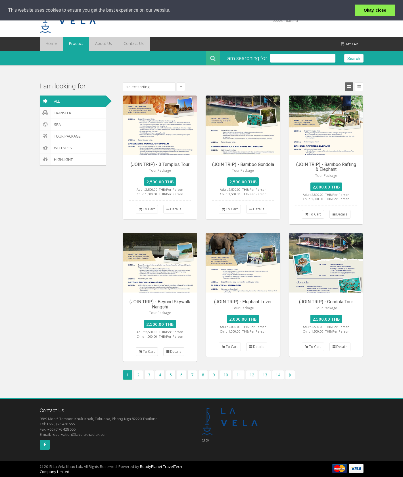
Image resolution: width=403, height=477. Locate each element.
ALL (50, 101)
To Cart (147, 209)
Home (49, 44)
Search (353, 58)
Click (205, 440)
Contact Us (118, 44)
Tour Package (60, 136)
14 (278, 375)
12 (252, 375)
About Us (92, 44)
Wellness (56, 148)
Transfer (55, 113)
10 (226, 375)
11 (239, 375)
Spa (50, 124)
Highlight (56, 159)
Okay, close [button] (375, 10)
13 (265, 375)
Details (173, 209)
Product (69, 44)
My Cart (353, 44)
